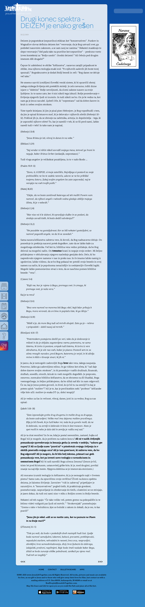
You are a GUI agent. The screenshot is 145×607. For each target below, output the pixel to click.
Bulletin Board (68, 569)
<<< (23, 561)
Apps (82, 569)
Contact (52, 569)
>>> (100, 561)
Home (41, 569)
